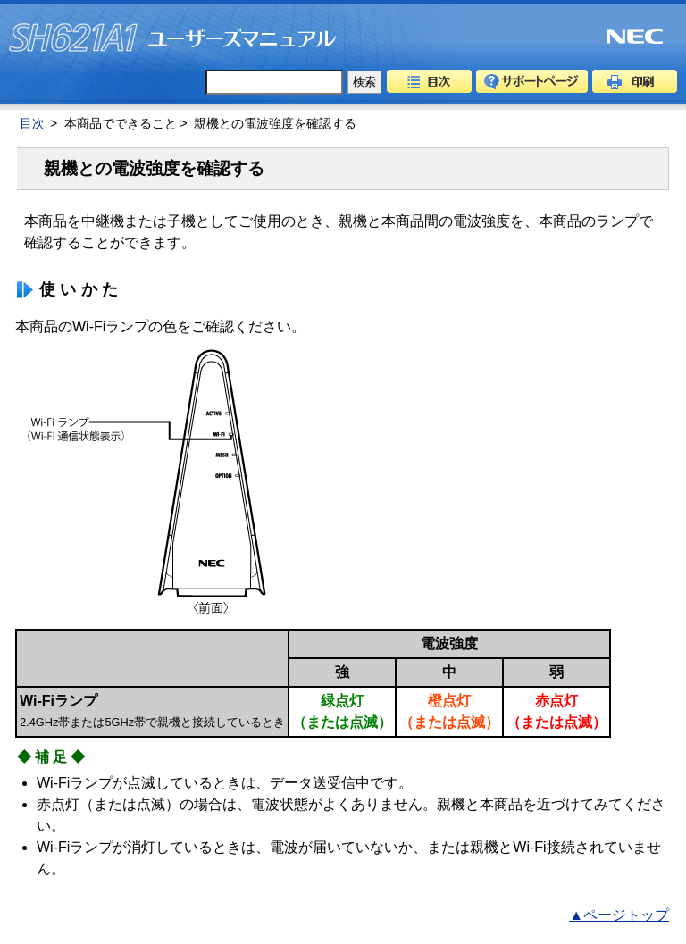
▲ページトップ (619, 915)
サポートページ (532, 81)
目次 (429, 81)
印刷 (634, 81)
